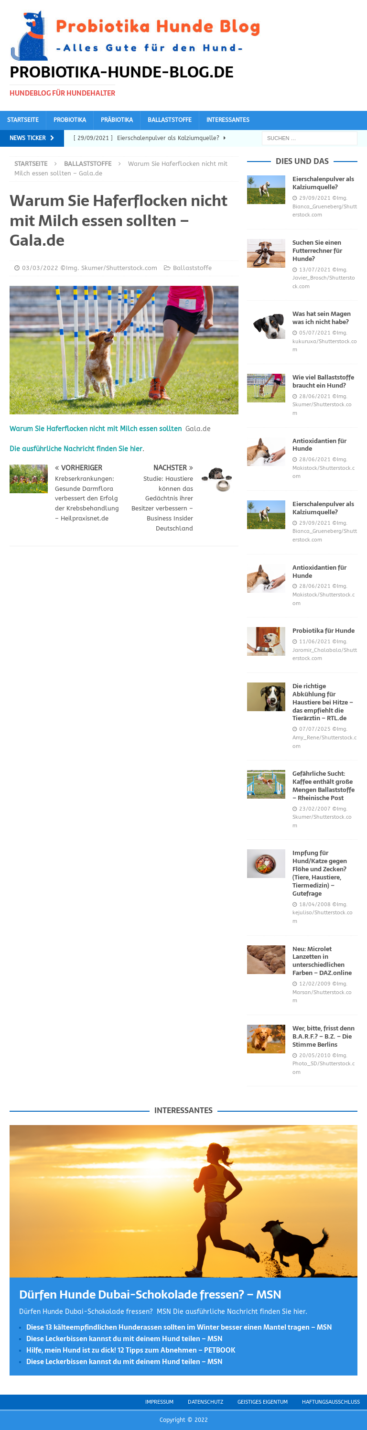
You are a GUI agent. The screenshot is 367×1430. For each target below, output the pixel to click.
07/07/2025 (315, 729)
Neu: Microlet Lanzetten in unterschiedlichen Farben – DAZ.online (322, 961)
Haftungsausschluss (331, 1402)
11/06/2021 (315, 642)
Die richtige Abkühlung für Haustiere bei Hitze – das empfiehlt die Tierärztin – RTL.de (322, 702)
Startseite (23, 120)
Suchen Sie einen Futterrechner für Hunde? (317, 251)
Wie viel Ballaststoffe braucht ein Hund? (323, 381)
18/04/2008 (315, 904)
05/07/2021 (315, 333)
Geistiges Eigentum (262, 1402)
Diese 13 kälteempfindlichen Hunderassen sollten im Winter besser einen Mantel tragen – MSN (179, 1327)
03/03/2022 (40, 267)
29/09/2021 (315, 198)
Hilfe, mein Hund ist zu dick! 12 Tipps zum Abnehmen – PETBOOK (131, 1350)
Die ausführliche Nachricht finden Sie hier (76, 449)
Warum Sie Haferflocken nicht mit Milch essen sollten (96, 429)
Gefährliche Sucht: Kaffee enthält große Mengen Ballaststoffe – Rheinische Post (323, 786)
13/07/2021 (315, 270)
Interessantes (227, 120)
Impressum (159, 1402)
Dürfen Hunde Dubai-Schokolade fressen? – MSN (150, 1294)
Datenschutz (205, 1402)
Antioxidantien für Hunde (319, 445)
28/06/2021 (315, 396)
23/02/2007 (315, 809)
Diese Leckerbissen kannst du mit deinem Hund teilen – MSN (124, 1338)
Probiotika (70, 120)
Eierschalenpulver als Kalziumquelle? (323, 183)
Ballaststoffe (170, 120)
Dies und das (302, 161)
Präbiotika (117, 120)
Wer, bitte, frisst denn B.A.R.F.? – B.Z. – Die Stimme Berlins (323, 1036)
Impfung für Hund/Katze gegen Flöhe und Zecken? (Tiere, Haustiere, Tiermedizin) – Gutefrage (319, 873)
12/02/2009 (315, 984)
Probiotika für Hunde (323, 631)
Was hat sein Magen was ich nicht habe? (321, 318)
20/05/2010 (315, 1055)
